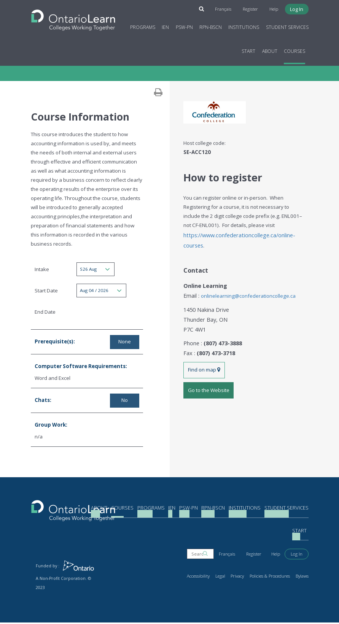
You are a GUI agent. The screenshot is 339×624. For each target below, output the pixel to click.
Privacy (242, 577)
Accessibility (205, 577)
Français (226, 8)
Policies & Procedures (272, 577)
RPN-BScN (210, 25)
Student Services (287, 25)
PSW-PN (184, 25)
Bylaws (302, 577)
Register (252, 8)
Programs (142, 25)
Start (248, 49)
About (269, 49)
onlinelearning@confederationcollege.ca (246, 291)
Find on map (204, 361)
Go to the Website (208, 379)
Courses (294, 49)
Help (275, 8)
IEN (165, 25)
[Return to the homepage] (73, 16)
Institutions (243, 25)
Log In (297, 8)
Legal (226, 577)
